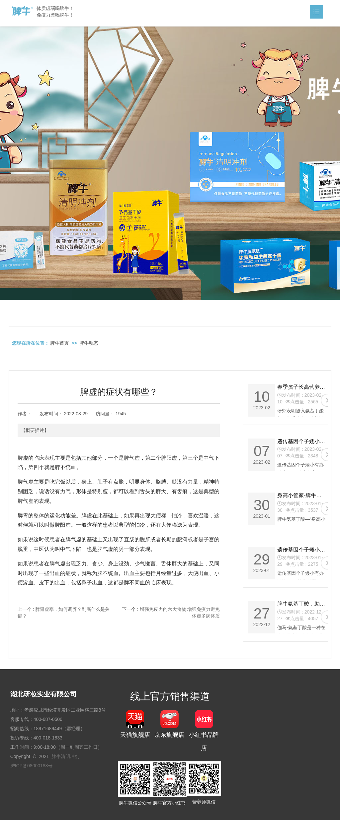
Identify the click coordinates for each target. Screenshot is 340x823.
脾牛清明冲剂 (65, 759)
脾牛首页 (59, 343)
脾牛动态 (88, 343)
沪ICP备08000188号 (31, 769)
